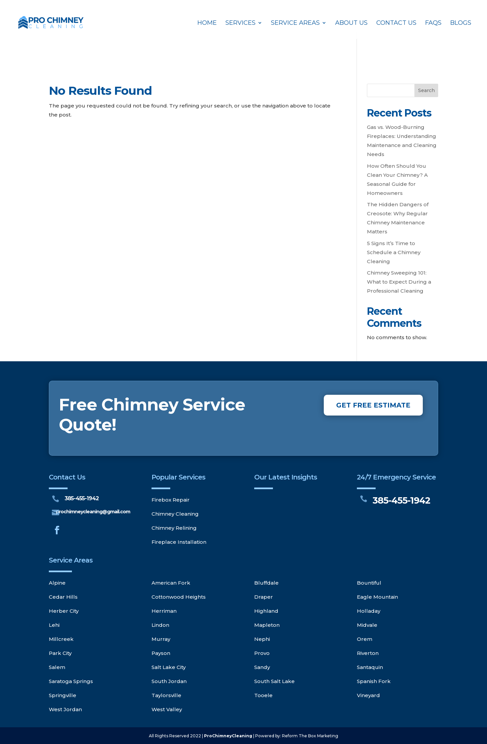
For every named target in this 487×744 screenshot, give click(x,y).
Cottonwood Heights (179, 597)
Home (207, 23)
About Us (351, 23)
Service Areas (295, 23)
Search (426, 90)
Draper (263, 597)
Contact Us (396, 23)
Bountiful (369, 583)
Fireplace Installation (179, 542)
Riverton (368, 653)
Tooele (263, 695)
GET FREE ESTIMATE (373, 405)
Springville (62, 695)
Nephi (262, 639)
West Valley (167, 709)
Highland (266, 611)
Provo (262, 653)
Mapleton (267, 625)
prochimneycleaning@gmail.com (93, 512)
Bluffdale (266, 583)
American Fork (171, 583)
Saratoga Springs (71, 681)
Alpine (57, 583)
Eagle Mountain (377, 597)
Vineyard (368, 695)
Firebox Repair (171, 500)
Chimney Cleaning (175, 514)
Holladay (368, 611)
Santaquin (370, 667)
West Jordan (65, 709)
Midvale (367, 625)
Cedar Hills (63, 597)
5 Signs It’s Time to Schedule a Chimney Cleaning (393, 252)
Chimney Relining (174, 528)
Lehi (54, 625)
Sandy (262, 667)
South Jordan (169, 681)
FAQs (433, 23)
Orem (364, 639)
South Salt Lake (274, 681)
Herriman (164, 611)
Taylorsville (166, 695)
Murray (161, 639)
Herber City (64, 611)
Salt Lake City (169, 667)
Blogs (460, 23)
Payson (161, 653)
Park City (60, 653)
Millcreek (61, 639)
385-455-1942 (82, 498)
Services (240, 23)
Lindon (160, 625)
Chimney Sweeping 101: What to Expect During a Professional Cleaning (399, 282)
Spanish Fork (374, 681)
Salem (57, 667)
